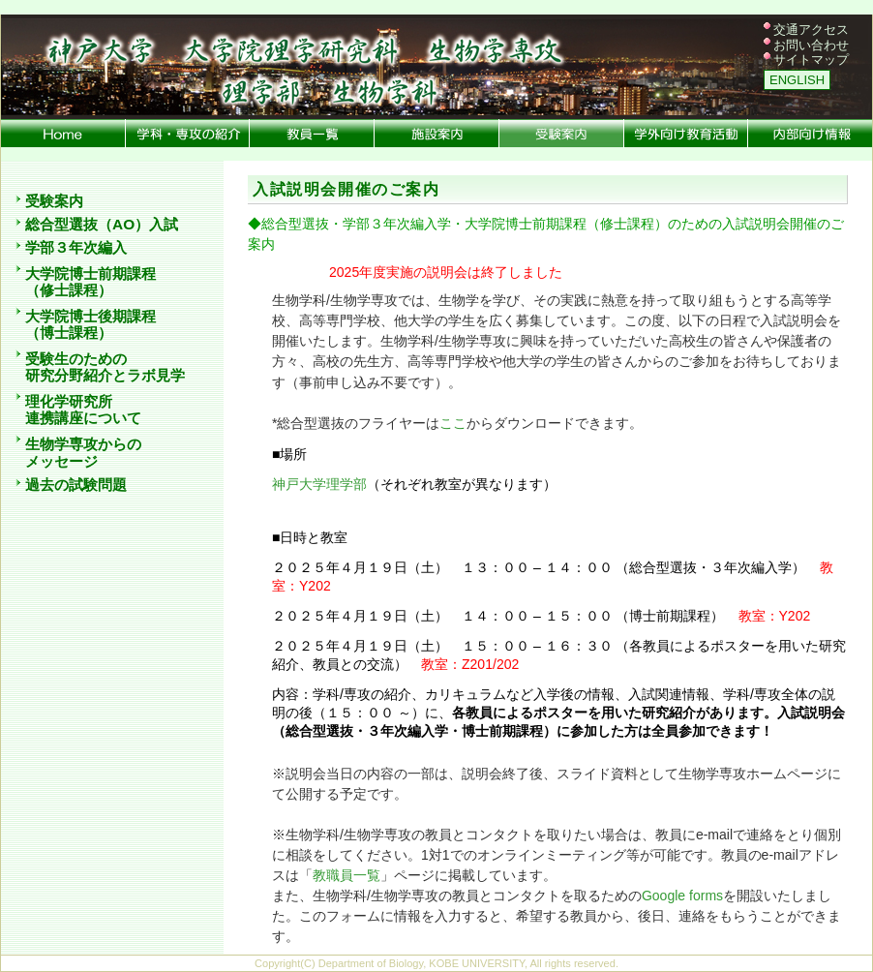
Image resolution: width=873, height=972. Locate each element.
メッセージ (61, 462)
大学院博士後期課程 (90, 316)
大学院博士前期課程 (90, 273)
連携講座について (83, 418)
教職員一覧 (346, 875)
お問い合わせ (811, 45)
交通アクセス (811, 29)
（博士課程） (68, 333)
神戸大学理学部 (319, 484)
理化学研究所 (68, 401)
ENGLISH (797, 80)
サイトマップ (811, 59)
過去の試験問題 (76, 485)
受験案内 (54, 201)
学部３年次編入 (76, 248)
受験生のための (76, 358)
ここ (453, 423)
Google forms (682, 895)
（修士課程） (68, 290)
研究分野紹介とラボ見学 (105, 375)
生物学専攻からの (83, 444)
